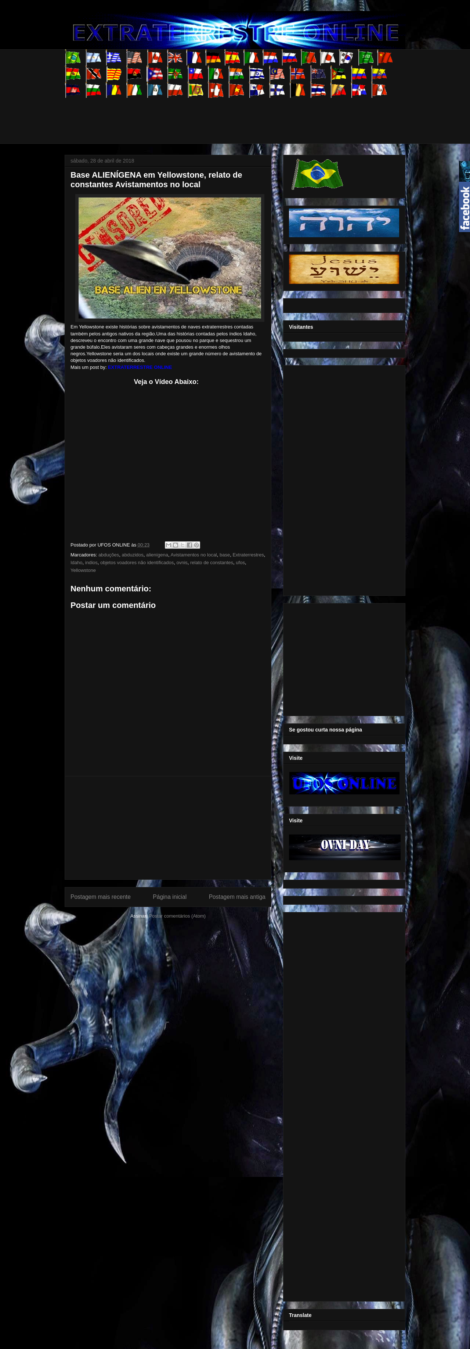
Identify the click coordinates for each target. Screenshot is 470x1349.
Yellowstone (83, 570)
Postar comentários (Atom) (177, 916)
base (225, 555)
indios (91, 562)
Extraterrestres (248, 555)
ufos (240, 562)
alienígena (157, 555)
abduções (108, 555)
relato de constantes (211, 562)
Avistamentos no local (194, 555)
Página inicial (170, 897)
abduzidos (133, 555)
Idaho (76, 562)
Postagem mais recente (100, 897)
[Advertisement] (198, 114)
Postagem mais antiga (237, 897)
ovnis (181, 562)
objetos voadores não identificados (137, 562)
